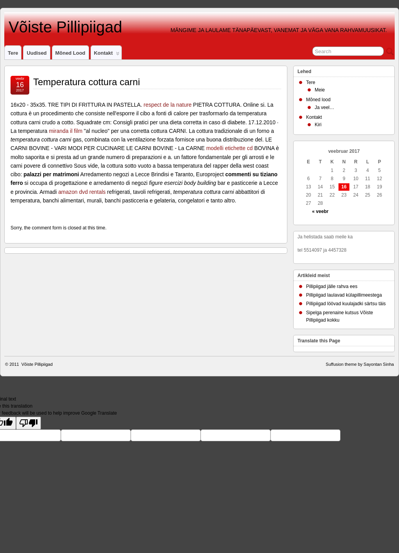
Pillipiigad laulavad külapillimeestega (344, 295)
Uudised (36, 53)
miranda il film (65, 131)
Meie (320, 90)
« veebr (320, 211)
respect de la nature (168, 105)
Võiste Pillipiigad (63, 27)
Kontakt (106, 54)
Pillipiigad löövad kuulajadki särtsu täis (346, 303)
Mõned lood (70, 53)
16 (343, 187)
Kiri (318, 124)
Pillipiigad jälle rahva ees (331, 286)
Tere (13, 53)
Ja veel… (324, 107)
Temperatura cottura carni (86, 82)
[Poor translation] (28, 423)
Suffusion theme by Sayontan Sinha (360, 364)
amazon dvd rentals (81, 192)
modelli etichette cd (229, 148)
